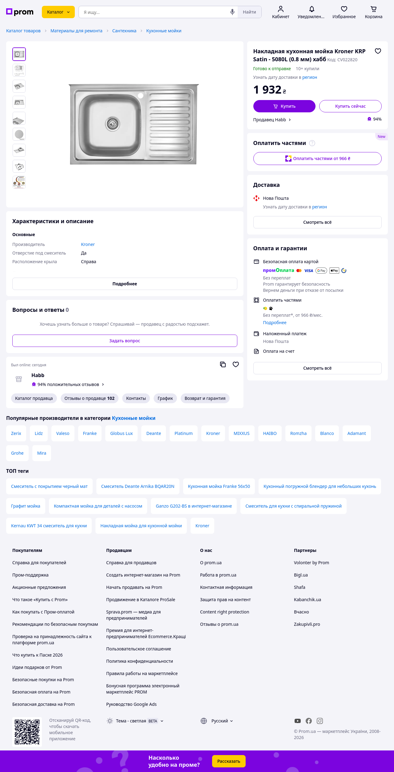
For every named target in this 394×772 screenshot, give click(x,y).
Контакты (136, 398)
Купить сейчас (350, 106)
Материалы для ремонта (76, 31)
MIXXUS (242, 433)
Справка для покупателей (39, 562)
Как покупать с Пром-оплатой (43, 612)
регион (309, 77)
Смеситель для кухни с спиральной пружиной (293, 506)
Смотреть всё (317, 222)
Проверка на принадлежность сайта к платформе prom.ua (51, 639)
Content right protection (224, 612)
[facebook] (308, 721)
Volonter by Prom (311, 562)
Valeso (63, 433)
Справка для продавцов (131, 562)
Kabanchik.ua (307, 599)
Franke (90, 433)
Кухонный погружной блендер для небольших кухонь (319, 486)
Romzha (298, 433)
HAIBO (270, 433)
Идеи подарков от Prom (37, 667)
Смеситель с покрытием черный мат (49, 486)
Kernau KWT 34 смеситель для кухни (49, 526)
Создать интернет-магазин (134, 575)
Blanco (327, 433)
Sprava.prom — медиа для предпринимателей (133, 615)
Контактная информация (226, 587)
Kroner (213, 433)
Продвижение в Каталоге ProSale (140, 599)
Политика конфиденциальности (139, 661)
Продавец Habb (269, 120)
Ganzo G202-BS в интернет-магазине (194, 506)
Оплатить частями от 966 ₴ (317, 158)
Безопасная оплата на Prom (41, 692)
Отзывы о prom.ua (219, 624)
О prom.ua (211, 562)
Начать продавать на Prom (134, 587)
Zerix (16, 433)
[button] (284, 106)
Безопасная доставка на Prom (43, 704)
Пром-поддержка (30, 575)
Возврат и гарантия (205, 398)
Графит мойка (25, 506)
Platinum (184, 433)
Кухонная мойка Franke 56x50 (219, 486)
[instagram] (320, 721)
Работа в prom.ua (218, 575)
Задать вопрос (124, 341)
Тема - (131, 721)
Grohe (17, 453)
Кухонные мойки (163, 31)
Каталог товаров (23, 31)
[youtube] (297, 721)
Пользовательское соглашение (138, 649)
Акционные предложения (39, 587)
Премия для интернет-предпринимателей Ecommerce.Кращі (146, 633)
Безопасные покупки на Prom (43, 679)
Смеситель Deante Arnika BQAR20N (138, 486)
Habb (37, 375)
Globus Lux (121, 433)
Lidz (39, 433)
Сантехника (124, 31)
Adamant (357, 433)
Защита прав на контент (225, 599)
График (165, 398)
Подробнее (275, 322)
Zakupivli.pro (307, 624)
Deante (153, 433)
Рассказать (228, 761)
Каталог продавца (34, 398)
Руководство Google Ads (131, 704)
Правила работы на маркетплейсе (142, 673)
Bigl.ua (301, 575)
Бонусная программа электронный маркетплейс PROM (142, 689)
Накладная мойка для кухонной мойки (141, 526)
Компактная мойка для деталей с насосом (98, 506)
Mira (41, 453)
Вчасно (301, 612)
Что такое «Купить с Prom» (40, 599)
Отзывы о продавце (90, 398)
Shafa (299, 587)
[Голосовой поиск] (232, 12)
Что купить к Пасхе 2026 (37, 655)
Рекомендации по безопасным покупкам (55, 624)
